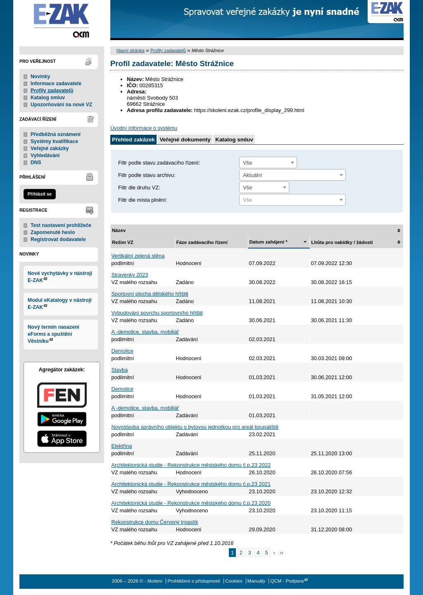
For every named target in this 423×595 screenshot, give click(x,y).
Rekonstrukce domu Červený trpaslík (155, 522)
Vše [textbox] (247, 163)
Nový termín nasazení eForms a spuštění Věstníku (53, 334)
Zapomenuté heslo (53, 232)
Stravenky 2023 (130, 275)
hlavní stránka (130, 50)
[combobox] (268, 162)
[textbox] (292, 200)
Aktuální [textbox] (252, 175)
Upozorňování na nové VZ (61, 105)
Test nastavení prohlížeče (61, 225)
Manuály (256, 580)
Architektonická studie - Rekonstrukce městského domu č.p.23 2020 (191, 503)
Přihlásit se (40, 193)
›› (281, 553)
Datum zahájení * (269, 241)
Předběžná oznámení (56, 134)
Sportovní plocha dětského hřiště (150, 294)
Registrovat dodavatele (58, 239)
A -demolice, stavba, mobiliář (145, 332)
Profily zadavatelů (52, 90)
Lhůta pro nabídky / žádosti (342, 242)
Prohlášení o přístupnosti (193, 580)
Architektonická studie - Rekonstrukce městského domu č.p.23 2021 (191, 484)
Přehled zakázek (133, 139)
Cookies (233, 580)
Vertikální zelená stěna (138, 256)
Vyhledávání (45, 155)
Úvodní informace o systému (143, 128)
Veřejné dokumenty (184, 139)
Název (119, 230)
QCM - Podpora (287, 580)
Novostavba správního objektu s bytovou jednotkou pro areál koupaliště (195, 427)
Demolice (122, 351)
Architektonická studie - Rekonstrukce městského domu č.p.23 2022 (191, 465)
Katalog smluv (48, 97)
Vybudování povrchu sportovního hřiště (157, 313)
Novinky (40, 76)
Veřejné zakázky (50, 148)
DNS (36, 162)
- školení (61, 20)
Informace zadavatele (56, 83)
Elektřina (122, 446)
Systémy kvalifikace (54, 141)
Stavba (120, 370)
